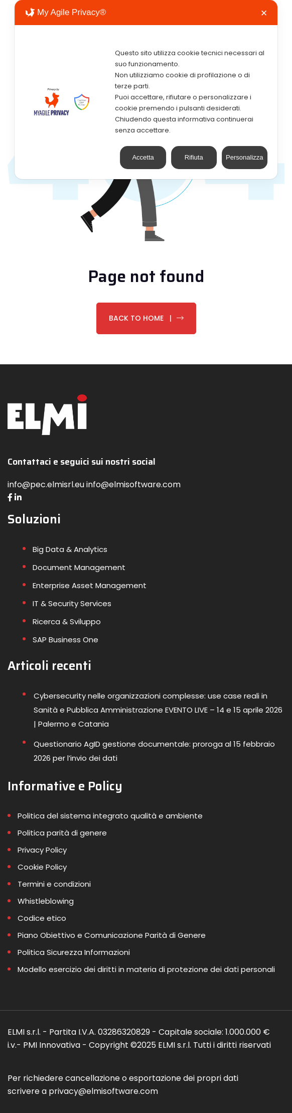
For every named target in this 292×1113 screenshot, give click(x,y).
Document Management (79, 567)
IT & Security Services (72, 603)
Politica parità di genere (62, 832)
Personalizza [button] (244, 157)
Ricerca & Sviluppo (67, 621)
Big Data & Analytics (70, 549)
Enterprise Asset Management (90, 585)
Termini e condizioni (54, 884)
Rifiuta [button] (194, 157)
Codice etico (42, 918)
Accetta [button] (143, 157)
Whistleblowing (46, 901)
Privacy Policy (42, 850)
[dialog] (146, 89)
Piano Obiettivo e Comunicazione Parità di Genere (112, 935)
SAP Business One (65, 639)
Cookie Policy (42, 867)
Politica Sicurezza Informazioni (74, 952)
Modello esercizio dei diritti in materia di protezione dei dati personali (146, 969)
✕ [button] (263, 13)
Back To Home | (146, 318)
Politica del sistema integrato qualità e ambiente (110, 815)
